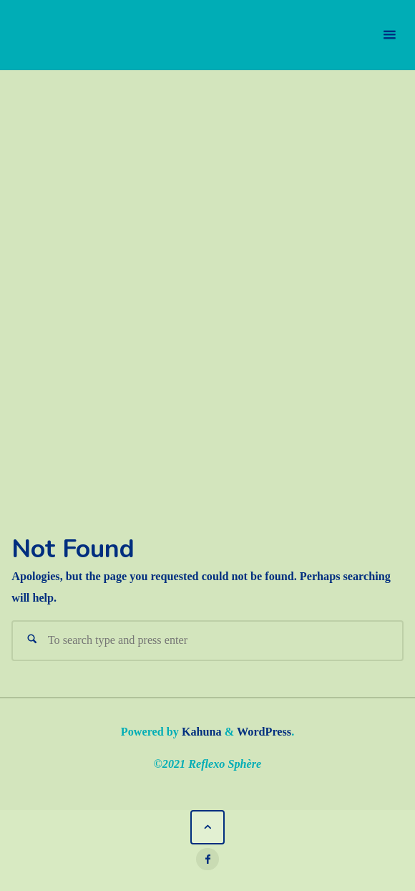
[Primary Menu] (389, 35)
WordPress (264, 732)
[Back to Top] (207, 827)
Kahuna (200, 732)
